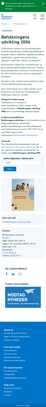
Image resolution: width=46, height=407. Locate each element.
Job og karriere (10, 354)
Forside (4, 24)
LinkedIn (7, 395)
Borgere (6, 238)
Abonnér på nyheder (12, 388)
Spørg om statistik (11, 340)
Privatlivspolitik (10, 371)
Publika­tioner (20, 24)
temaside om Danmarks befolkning (19, 147)
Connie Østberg (9, 252)
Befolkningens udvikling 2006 (18, 222)
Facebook (8, 391)
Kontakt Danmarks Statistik (15, 333)
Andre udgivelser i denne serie (18, 158)
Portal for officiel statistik (14, 360)
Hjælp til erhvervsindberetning (17, 336)
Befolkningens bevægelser (26, 135)
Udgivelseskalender (12, 357)
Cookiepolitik (9, 374)
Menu (42, 17)
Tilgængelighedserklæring (15, 378)
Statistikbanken (10, 350)
